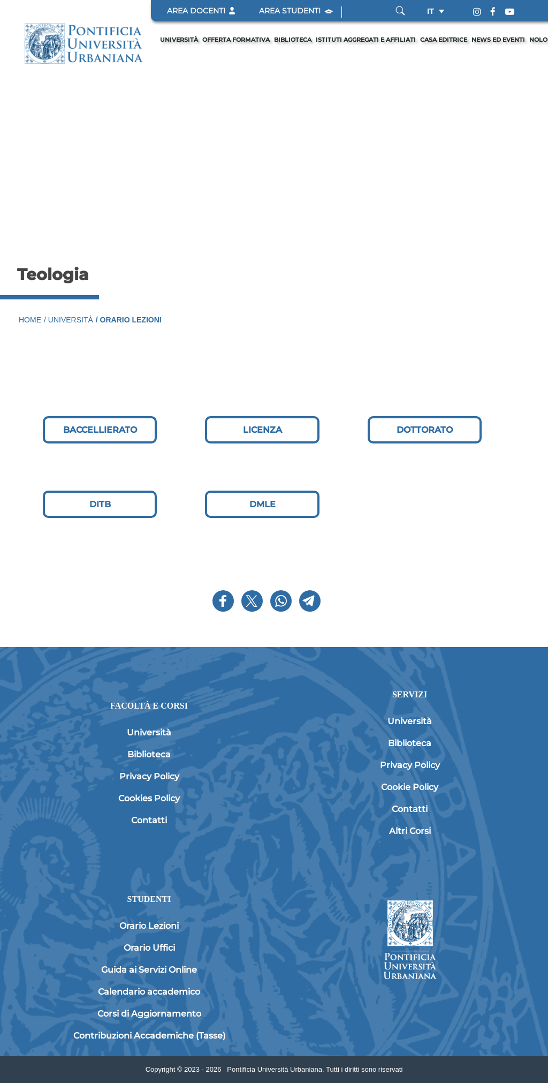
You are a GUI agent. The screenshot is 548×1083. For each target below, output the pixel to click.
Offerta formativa (236, 39)
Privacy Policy (149, 776)
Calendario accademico (149, 992)
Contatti (149, 820)
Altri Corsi (410, 831)
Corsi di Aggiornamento (149, 1014)
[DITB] (100, 504)
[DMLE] (262, 504)
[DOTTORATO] (425, 429)
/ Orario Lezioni (129, 319)
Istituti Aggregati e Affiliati (366, 39)
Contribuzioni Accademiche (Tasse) (149, 1036)
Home (30, 319)
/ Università (68, 319)
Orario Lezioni (149, 926)
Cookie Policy (409, 787)
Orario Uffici (149, 948)
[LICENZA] (262, 429)
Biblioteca (292, 39)
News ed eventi (498, 39)
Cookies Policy (149, 798)
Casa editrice (443, 39)
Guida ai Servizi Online (149, 970)
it (430, 11)
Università (179, 39)
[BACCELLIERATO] (100, 429)
